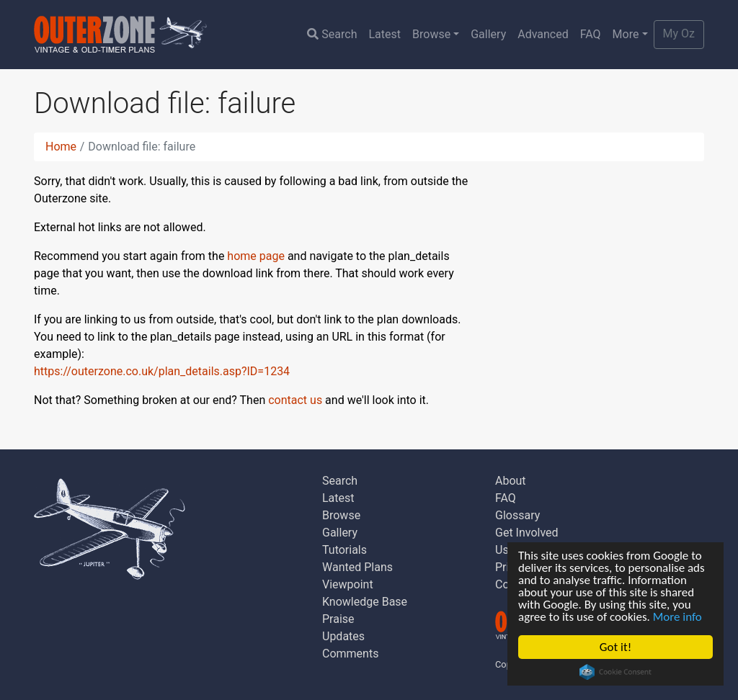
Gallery (488, 34)
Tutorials (344, 550)
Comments (350, 653)
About (510, 481)
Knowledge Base (364, 602)
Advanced (543, 34)
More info (677, 616)
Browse (431, 34)
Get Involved (527, 532)
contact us (295, 400)
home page (256, 256)
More (626, 34)
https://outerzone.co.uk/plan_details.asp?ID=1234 (162, 371)
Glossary (517, 515)
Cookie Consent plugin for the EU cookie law (615, 672)
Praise (338, 619)
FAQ (590, 34)
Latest (384, 34)
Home (60, 146)
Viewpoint (347, 584)
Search (332, 34)
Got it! (615, 647)
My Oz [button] (679, 33)
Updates (343, 636)
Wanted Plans (357, 567)
